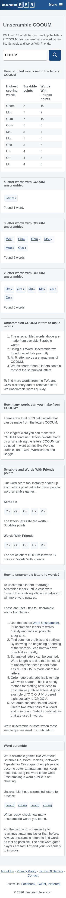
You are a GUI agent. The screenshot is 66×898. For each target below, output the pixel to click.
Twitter (41, 884)
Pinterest (54, 884)
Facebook (28, 884)
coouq (47, 805)
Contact (32, 875)
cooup (35, 805)
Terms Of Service (51, 871)
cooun (10, 805)
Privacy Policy (26, 871)
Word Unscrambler (46, 623)
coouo (22, 805)
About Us (7, 871)
